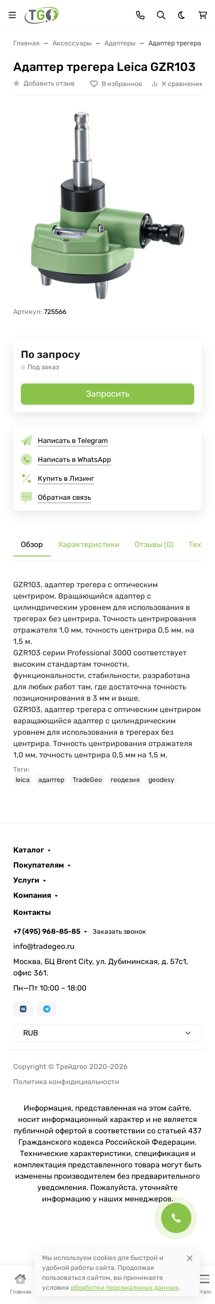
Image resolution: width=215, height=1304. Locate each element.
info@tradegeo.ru (44, 946)
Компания (32, 895)
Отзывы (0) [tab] (154, 544)
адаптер (51, 780)
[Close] (189, 1258)
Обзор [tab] (32, 544)
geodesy (161, 780)
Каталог (28, 850)
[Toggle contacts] (140, 15)
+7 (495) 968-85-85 (46, 931)
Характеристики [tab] (89, 544)
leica (23, 780)
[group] (107, 205)
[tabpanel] (107, 682)
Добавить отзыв (49, 83)
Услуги (26, 880)
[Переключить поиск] (161, 15)
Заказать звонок (119, 932)
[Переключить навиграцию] (12, 15)
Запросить (107, 394)
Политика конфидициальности (66, 1082)
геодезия (125, 780)
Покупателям (38, 865)
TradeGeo (87, 780)
